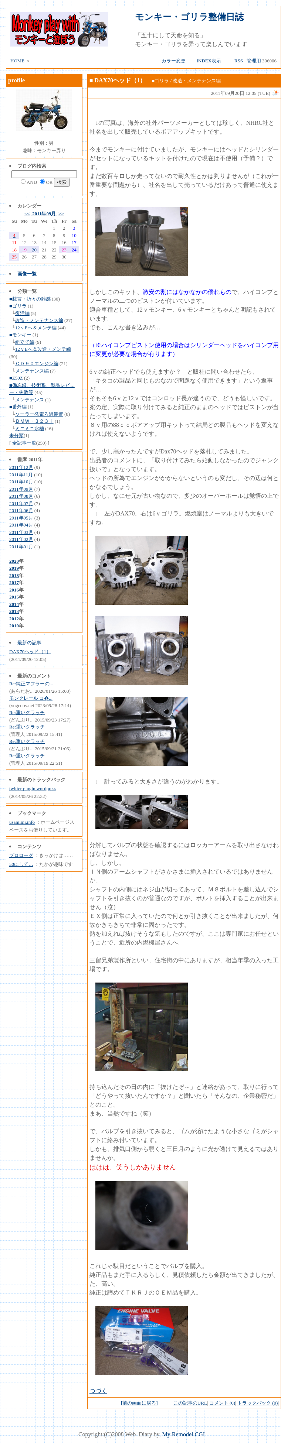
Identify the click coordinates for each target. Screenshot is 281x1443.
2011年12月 (21, 467)
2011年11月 (21, 474)
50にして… (21, 864)
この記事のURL (190, 1403)
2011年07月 (21, 503)
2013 (14, 611)
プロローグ (21, 855)
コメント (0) (222, 1403)
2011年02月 (21, 539)
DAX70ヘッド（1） (30, 651)
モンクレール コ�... (31, 698)
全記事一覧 (24, 443)
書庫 (22, 459)
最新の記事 (29, 642)
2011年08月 (21, 496)
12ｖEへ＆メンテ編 (36, 327)
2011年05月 (21, 518)
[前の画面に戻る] (139, 1403)
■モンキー (20, 334)
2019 (14, 568)
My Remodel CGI (183, 1434)
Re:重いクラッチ (27, 712)
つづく (98, 1391)
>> (61, 213)
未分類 (16, 435)
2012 (14, 618)
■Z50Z (16, 378)
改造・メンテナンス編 (39, 320)
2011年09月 (44, 213)
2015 (14, 597)
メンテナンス (29, 399)
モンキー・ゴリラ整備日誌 (189, 17)
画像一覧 (27, 274)
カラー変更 (174, 61)
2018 (14, 575)
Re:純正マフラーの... (31, 683)
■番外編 (18, 406)
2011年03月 (21, 532)
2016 (14, 590)
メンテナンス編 (32, 371)
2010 (14, 625)
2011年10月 (21, 481)
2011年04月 (21, 525)
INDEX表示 (209, 61)
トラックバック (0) (257, 1403)
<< (27, 213)
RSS (238, 61)
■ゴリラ (18, 306)
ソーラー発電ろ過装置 (39, 414)
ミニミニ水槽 (29, 428)
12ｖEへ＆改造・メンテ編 (43, 349)
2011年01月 (21, 546)
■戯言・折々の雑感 (30, 299)
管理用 (254, 61)
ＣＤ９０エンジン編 (36, 363)
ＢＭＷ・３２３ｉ (34, 421)
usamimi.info (22, 822)
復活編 (22, 313)
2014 (14, 604)
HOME (17, 61)
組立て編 (24, 342)
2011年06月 (21, 510)
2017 (14, 582)
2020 (14, 561)
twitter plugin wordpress (32, 788)
